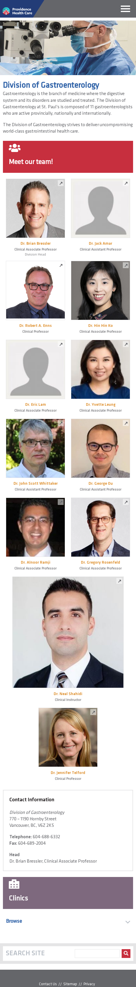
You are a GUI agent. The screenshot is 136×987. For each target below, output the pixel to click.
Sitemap (70, 984)
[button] (68, 921)
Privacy (89, 984)
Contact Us (48, 984)
